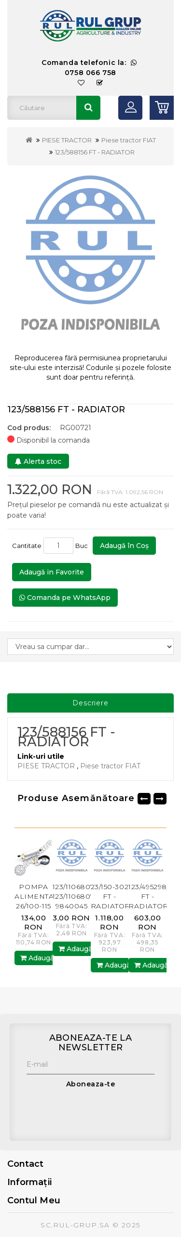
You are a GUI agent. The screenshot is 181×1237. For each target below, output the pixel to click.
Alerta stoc (38, 461)
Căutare (88, 108)
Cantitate (27, 545)
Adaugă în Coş (124, 545)
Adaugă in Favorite (51, 572)
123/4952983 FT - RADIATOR (149, 896)
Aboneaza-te (90, 1084)
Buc (83, 545)
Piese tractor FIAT (128, 140)
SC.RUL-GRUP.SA (75, 1225)
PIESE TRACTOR (67, 140)
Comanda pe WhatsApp (65, 597)
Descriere (90, 703)
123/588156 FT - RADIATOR (95, 152)
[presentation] (100, 1112)
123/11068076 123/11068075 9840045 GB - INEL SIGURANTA (76, 906)
